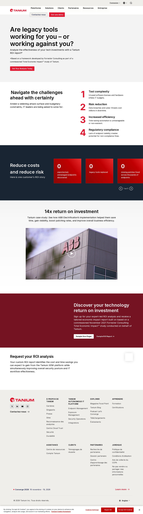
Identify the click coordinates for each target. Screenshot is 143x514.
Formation (116, 404)
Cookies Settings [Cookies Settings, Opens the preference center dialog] (92, 510)
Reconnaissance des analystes (55, 422)
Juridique (117, 445)
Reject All (108, 510)
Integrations (73, 422)
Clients (72, 445)
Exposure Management (74, 413)
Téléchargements (97, 418)
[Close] (139, 509)
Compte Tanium (53, 453)
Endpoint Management (78, 408)
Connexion (114, 3)
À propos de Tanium (52, 400)
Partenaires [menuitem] (71, 8)
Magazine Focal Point (99, 404)
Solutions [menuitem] (48, 8)
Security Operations (77, 419)
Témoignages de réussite (75, 450)
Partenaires (96, 445)
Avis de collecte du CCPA (120, 461)
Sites (48, 417)
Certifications (118, 407)
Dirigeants (50, 410)
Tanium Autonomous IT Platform (76, 401)
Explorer (95, 399)
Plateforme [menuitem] (35, 8)
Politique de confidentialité (118, 450)
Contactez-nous (18, 412)
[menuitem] (56, 418)
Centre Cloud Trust (54, 428)
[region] (71, 510)
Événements (95, 422)
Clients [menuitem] (59, 8)
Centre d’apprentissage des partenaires (98, 462)
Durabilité (50, 436)
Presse (49, 414)
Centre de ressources (55, 449)
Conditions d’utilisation (121, 456)
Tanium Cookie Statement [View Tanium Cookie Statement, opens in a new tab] (61, 511)
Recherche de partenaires (96, 450)
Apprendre (117, 399)
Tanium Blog (95, 407)
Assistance (52, 445)
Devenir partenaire (98, 456)
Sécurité (50, 432)
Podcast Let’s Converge (96, 412)
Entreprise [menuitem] (99, 8)
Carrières (50, 406)
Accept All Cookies (125, 510)
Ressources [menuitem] (85, 8)
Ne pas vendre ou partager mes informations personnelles (119, 470)
